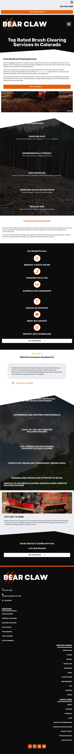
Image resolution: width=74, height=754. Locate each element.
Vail (70, 686)
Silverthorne (67, 677)
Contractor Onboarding (62, 722)
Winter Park (67, 650)
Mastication (6, 627)
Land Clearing (7, 614)
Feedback (68, 713)
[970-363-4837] (72, 2)
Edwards (68, 690)
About (69, 705)
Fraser (69, 655)
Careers (69, 709)
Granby (69, 659)
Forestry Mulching (9, 618)
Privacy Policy (66, 731)
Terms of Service (65, 736)
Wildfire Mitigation (9, 623)
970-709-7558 (66, 6)
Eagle (70, 672)
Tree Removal (7, 632)
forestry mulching (43, 71)
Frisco (69, 695)
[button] (69, 24)
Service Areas (64, 645)
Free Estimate (66, 740)
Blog (70, 718)
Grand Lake (67, 664)
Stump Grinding (8, 640)
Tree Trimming (7, 636)
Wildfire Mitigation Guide (62, 727)
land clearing (47, 139)
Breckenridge (66, 681)
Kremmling (68, 668)
